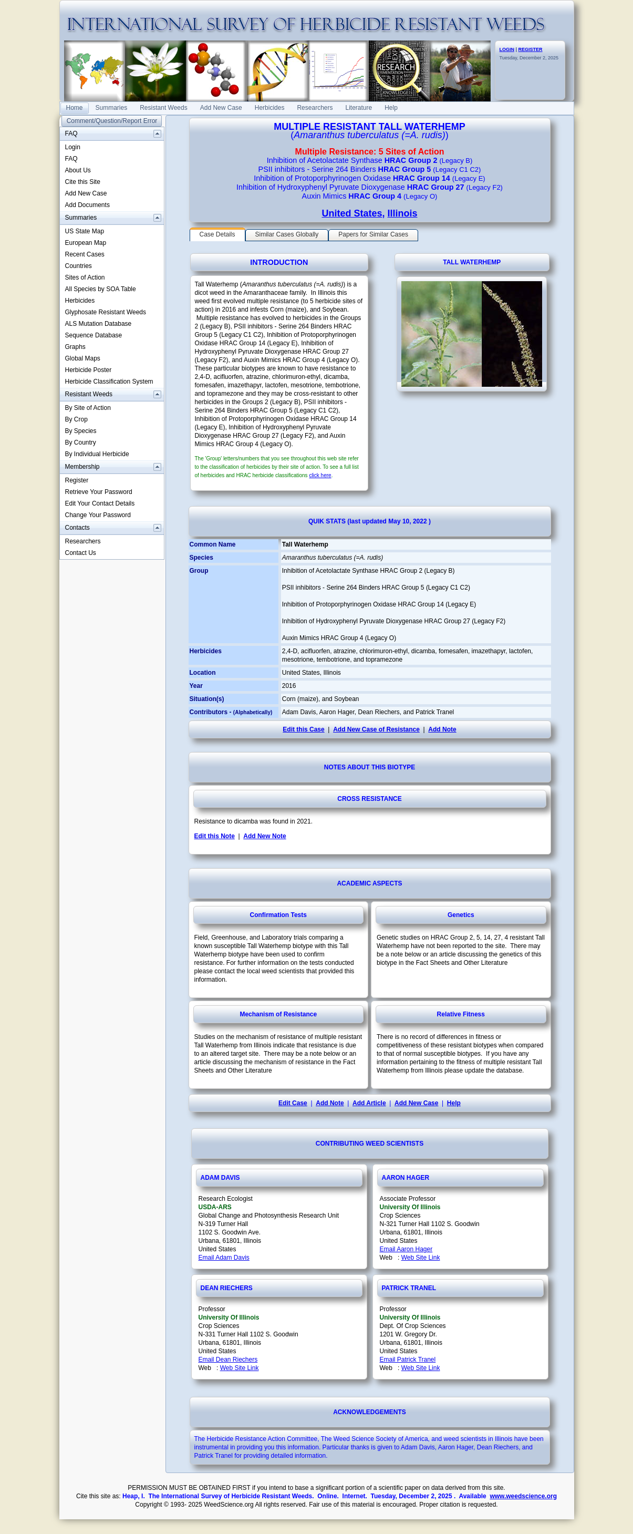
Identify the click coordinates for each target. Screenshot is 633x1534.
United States (351, 213)
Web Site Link (420, 1257)
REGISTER (530, 49)
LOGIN (507, 49)
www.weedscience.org (523, 1496)
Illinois (403, 213)
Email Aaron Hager (406, 1249)
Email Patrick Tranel (408, 1359)
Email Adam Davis (224, 1257)
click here (320, 475)
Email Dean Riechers (228, 1359)
